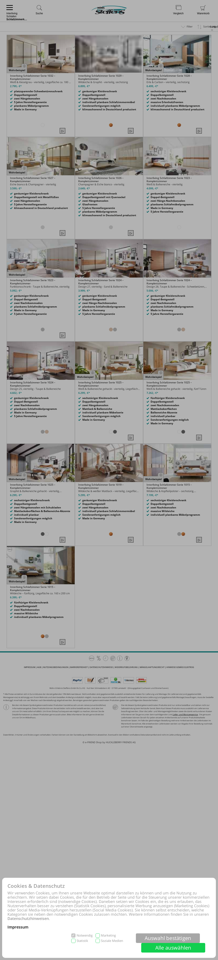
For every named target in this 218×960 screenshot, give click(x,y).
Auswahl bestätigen (168, 937)
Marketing (108, 935)
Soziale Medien (112, 941)
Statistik (82, 941)
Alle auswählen (173, 947)
